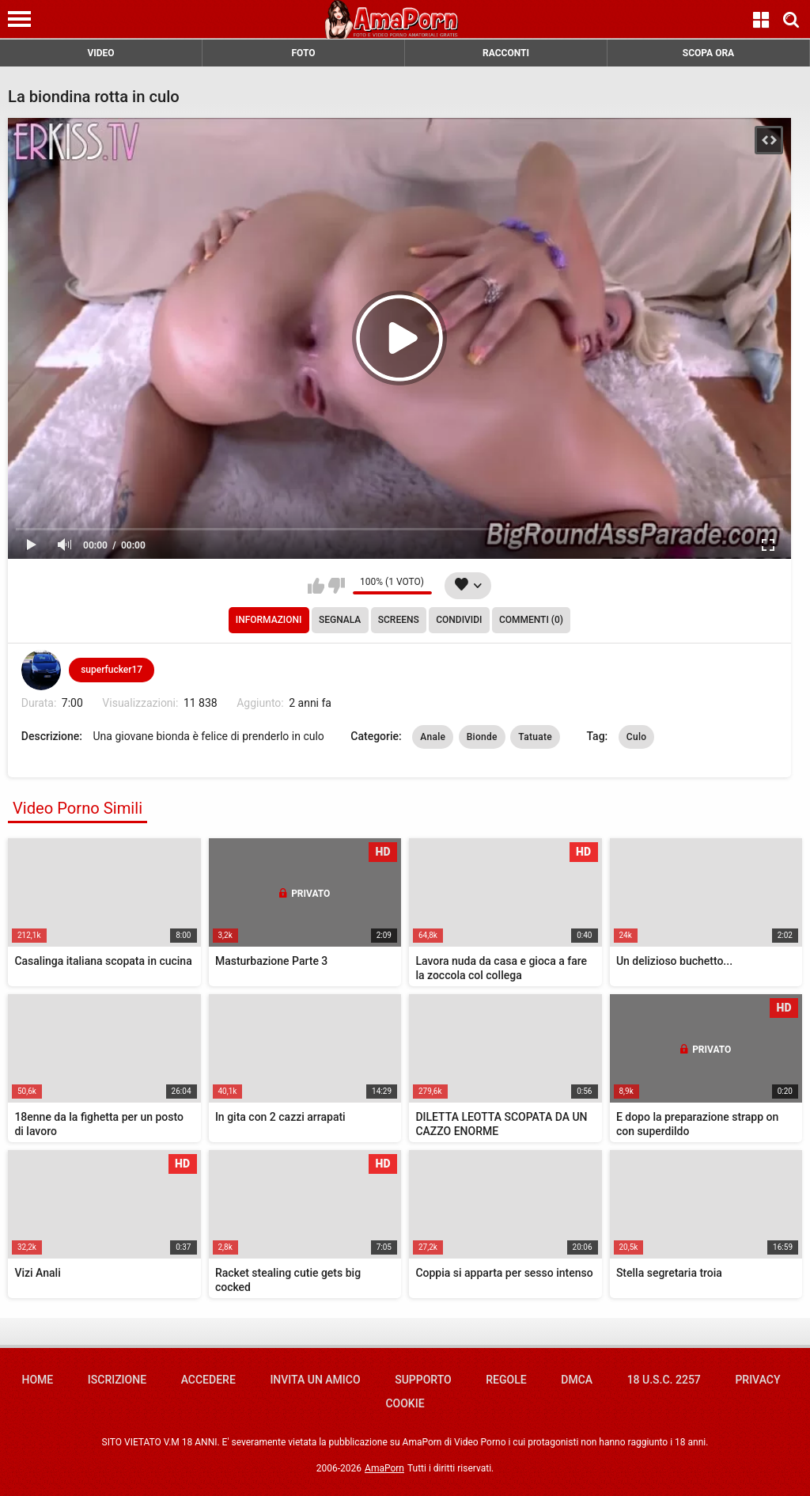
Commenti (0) (531, 619)
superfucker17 (111, 669)
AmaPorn (384, 1468)
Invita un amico (315, 1379)
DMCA (576, 1379)
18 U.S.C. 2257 (664, 1379)
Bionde (482, 736)
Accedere (208, 1379)
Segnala (340, 619)
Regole (506, 1379)
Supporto (423, 1379)
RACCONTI (506, 53)
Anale (432, 736)
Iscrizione (117, 1379)
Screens (398, 619)
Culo (636, 736)
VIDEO (100, 53)
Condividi (459, 619)
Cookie (404, 1403)
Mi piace (316, 586)
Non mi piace (336, 586)
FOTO (303, 53)
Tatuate (535, 736)
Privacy (757, 1379)
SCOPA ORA (708, 53)
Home (37, 1379)
